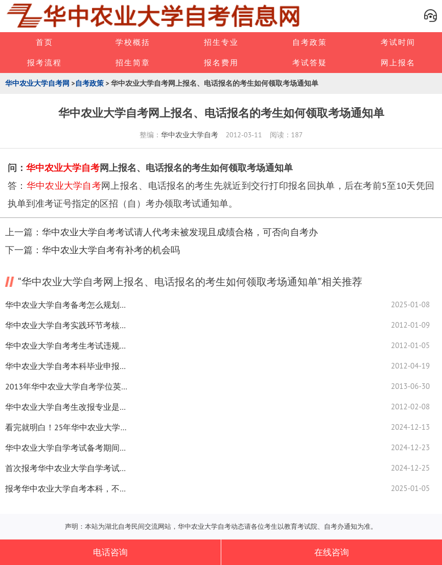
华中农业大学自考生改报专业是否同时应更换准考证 (66, 407)
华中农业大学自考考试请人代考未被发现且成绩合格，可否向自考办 (180, 232)
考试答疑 (309, 62)
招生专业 (221, 42)
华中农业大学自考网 (37, 83)
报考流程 (44, 62)
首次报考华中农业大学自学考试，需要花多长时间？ (66, 468)
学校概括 (132, 42)
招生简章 (132, 62)
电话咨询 (110, 552)
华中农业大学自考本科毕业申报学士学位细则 (66, 366)
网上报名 (398, 62)
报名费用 (221, 62)
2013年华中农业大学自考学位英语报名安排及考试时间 (66, 386)
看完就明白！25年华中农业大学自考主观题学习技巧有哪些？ (66, 427)
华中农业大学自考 (189, 134)
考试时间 (398, 42)
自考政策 (309, 42)
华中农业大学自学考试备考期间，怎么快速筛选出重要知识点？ (66, 448)
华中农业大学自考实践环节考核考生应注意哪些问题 (66, 325)
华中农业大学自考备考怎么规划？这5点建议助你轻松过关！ (66, 305)
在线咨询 (331, 552)
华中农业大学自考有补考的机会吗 (111, 250)
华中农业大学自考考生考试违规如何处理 (66, 345)
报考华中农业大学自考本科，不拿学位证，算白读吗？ (66, 488)
